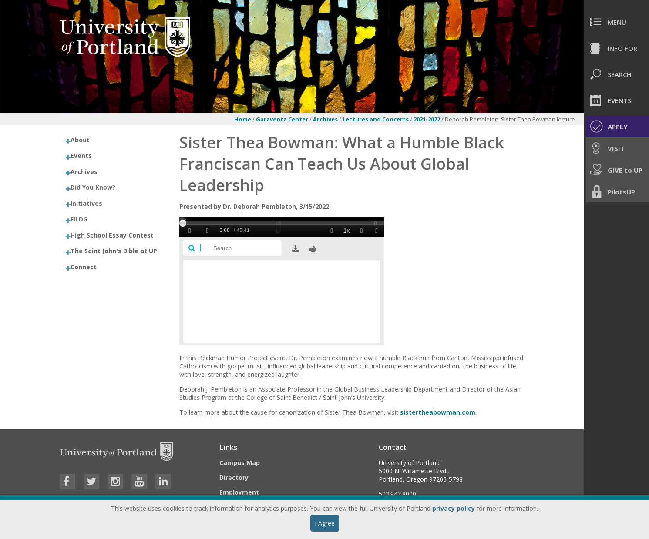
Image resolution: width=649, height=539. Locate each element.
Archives (326, 119)
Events (81, 155)
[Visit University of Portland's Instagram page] (115, 481)
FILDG (79, 219)
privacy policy (453, 508)
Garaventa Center (282, 119)
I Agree (325, 523)
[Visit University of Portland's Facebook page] (67, 481)
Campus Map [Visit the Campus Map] (239, 463)
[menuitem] (616, 22)
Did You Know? (93, 187)
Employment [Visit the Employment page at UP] (239, 492)
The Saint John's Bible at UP (114, 251)
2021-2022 (427, 119)
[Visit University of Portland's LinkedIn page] (163, 481)
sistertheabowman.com (437, 412)
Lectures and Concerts (376, 119)
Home (242, 119)
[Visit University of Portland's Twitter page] (91, 481)
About (80, 140)
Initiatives (86, 203)
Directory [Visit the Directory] (234, 477)
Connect (84, 267)
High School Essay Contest (112, 235)
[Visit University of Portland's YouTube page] (139, 481)
